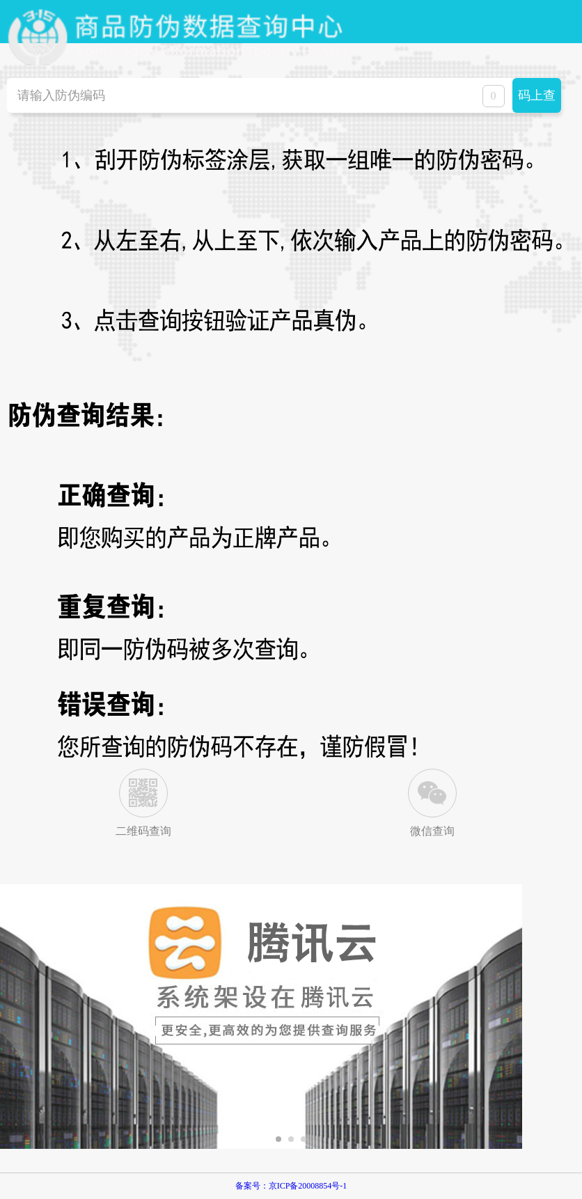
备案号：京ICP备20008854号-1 (291, 1186)
